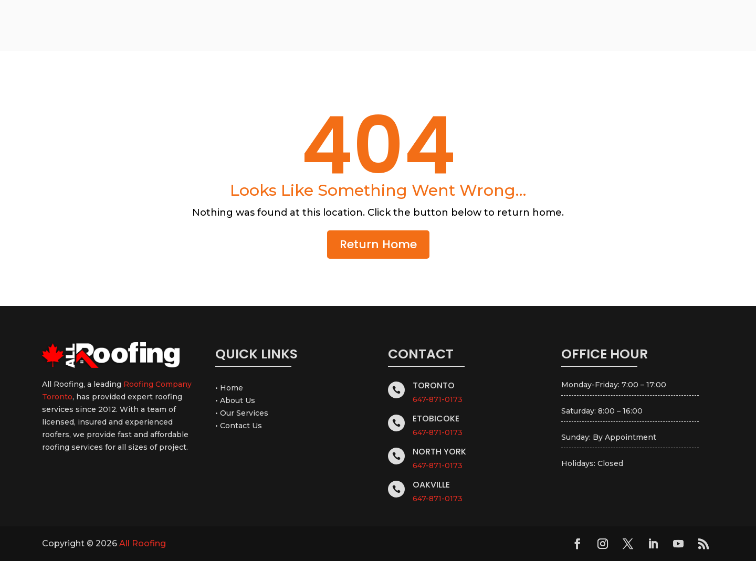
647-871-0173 (438, 399)
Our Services (244, 413)
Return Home (378, 244)
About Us (237, 400)
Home (231, 388)
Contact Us (241, 425)
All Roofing (142, 543)
